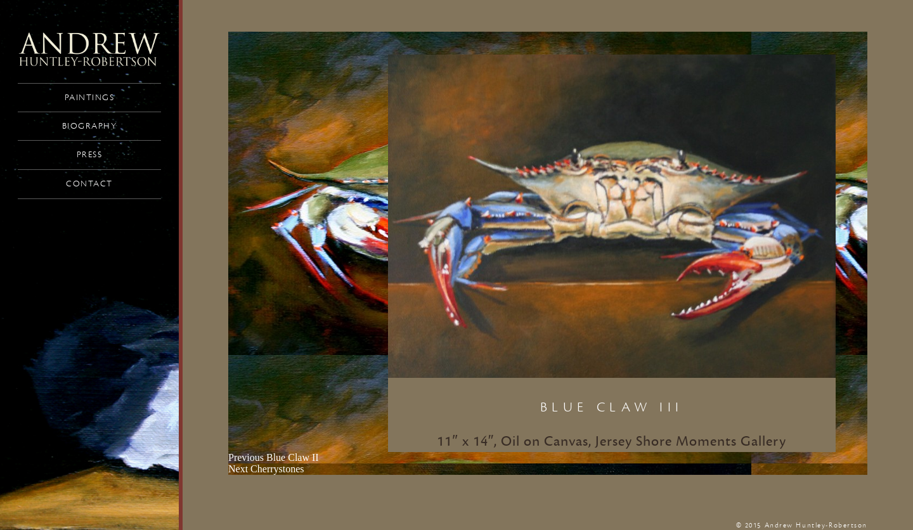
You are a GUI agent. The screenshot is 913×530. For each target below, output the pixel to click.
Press (90, 154)
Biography (89, 126)
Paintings (90, 97)
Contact (89, 184)
